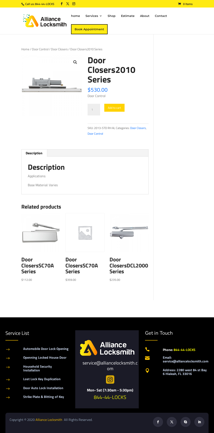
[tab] (34, 153)
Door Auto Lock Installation (43, 387)
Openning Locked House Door (44, 357)
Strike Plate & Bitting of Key (43, 396)
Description (34, 153)
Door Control (40, 49)
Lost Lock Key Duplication (42, 378)
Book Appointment (89, 29)
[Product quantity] (94, 109)
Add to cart (114, 107)
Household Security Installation (37, 368)
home (75, 16)
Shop (112, 16)
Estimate (128, 16)
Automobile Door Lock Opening (46, 348)
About (144, 16)
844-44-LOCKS (45, 4)
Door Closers (59, 49)
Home (25, 49)
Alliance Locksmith (49, 419)
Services (91, 16)
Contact (161, 16)
